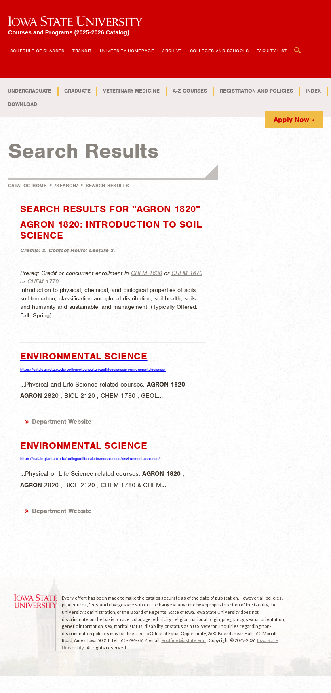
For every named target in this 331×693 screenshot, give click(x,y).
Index (313, 90)
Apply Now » (294, 119)
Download (22, 104)
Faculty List (272, 50)
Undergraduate (29, 90)
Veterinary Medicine (131, 90)
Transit (82, 50)
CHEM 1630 (146, 273)
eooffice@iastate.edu (183, 640)
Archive (172, 50)
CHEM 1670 (186, 273)
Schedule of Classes (37, 50)
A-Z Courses (190, 90)
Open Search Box (298, 46)
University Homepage (127, 50)
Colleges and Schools (219, 50)
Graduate (77, 90)
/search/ (66, 185)
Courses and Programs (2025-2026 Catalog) (68, 32)
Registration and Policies (256, 90)
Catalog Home (27, 185)
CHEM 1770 (43, 281)
